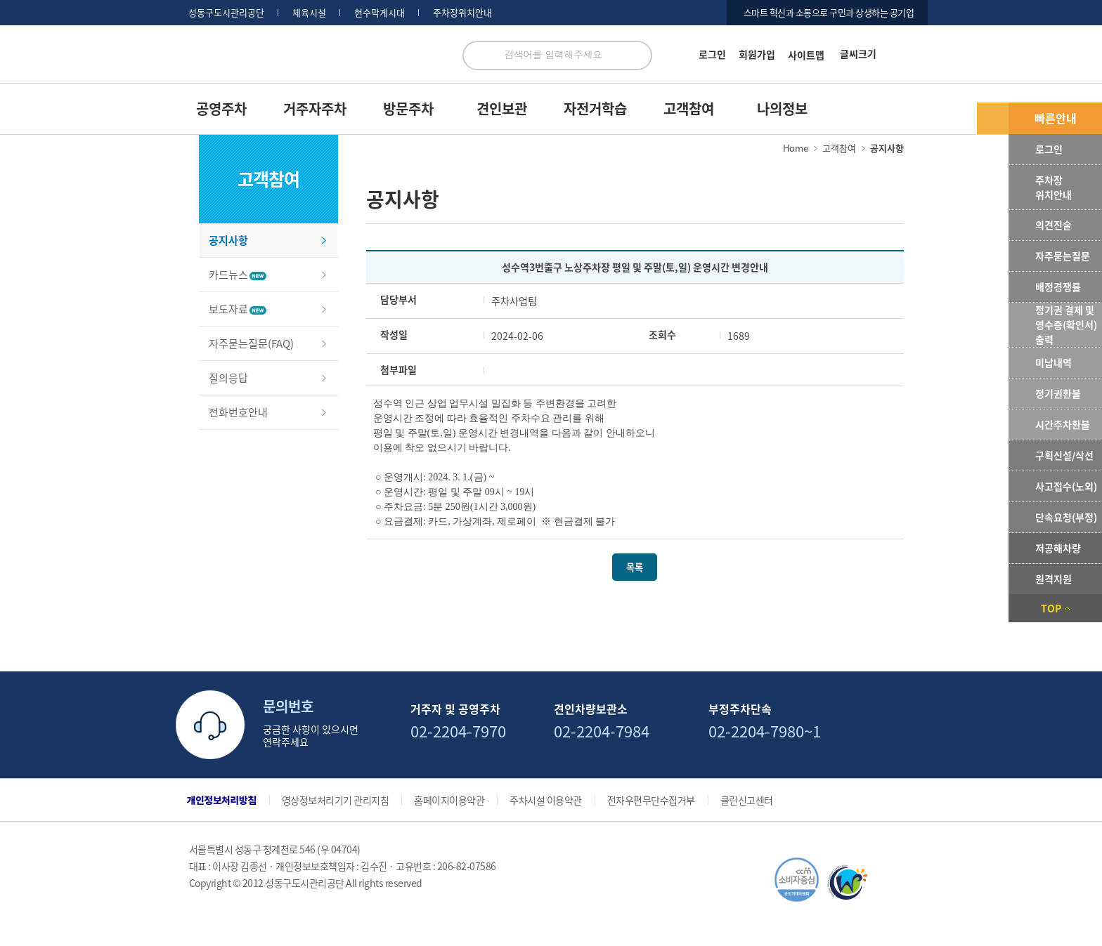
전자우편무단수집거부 (651, 800)
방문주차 (408, 108)
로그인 (712, 54)
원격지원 (1053, 579)
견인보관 (502, 108)
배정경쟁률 (1058, 287)
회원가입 (757, 54)
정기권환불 (1058, 393)
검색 (637, 55)
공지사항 (228, 240)
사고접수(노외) (1066, 486)
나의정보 (782, 108)
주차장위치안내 (462, 12)
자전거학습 (595, 108)
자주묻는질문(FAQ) (251, 343)
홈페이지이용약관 (449, 800)
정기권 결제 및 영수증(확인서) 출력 (1066, 324)
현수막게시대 (379, 12)
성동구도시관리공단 (226, 12)
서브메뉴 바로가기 (0, 0)
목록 (634, 567)
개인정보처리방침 (222, 800)
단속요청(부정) (1066, 517)
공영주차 (221, 108)
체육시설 (309, 12)
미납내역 (1053, 362)
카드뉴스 (237, 274)
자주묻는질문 (1062, 256)
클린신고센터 (746, 800)
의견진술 (1053, 225)
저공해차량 (1058, 548)
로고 (313, 62)
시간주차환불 (1062, 424)
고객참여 (688, 108)
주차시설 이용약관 (546, 800)
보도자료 (237, 309)
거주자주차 (314, 108)
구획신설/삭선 (1064, 455)
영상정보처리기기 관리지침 (335, 800)
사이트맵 (806, 55)
